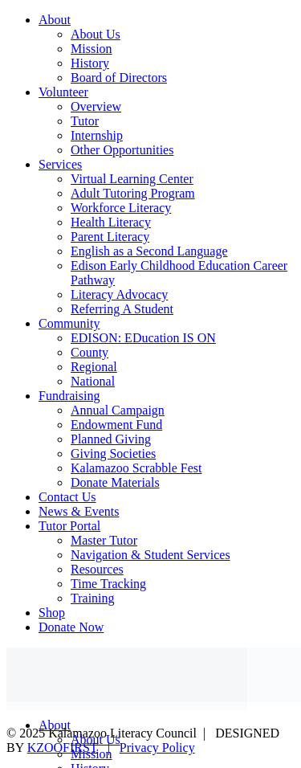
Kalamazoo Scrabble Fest (136, 468)
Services (60, 164)
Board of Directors (119, 77)
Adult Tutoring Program (133, 193)
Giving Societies (113, 453)
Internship (97, 135)
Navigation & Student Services (150, 555)
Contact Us (67, 497)
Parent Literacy (110, 236)
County (89, 352)
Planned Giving (111, 439)
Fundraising (69, 395)
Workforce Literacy (121, 207)
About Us (95, 34)
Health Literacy (111, 222)
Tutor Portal (69, 526)
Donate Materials (115, 482)
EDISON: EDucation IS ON (143, 338)
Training (93, 598)
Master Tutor (104, 540)
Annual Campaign (118, 410)
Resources (97, 569)
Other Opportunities (122, 150)
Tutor (85, 121)
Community (69, 323)
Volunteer (63, 92)
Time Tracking (108, 583)
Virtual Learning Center (132, 179)
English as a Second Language (149, 251)
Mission (91, 48)
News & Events (79, 511)
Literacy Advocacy (119, 294)
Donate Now (71, 627)
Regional (94, 367)
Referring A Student (122, 309)
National (93, 381)
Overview (96, 106)
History (90, 63)
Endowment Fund (116, 424)
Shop (52, 612)
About (55, 20)
